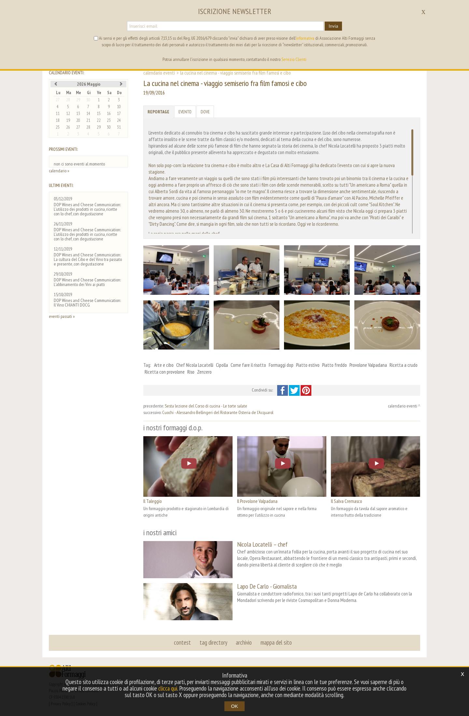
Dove (205, 112)
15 (99, 113)
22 (99, 120)
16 (109, 113)
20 (78, 120)
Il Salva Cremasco (346, 501)
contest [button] (182, 642)
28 (68, 100)
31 (119, 127)
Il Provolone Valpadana (257, 501)
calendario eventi (159, 72)
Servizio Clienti (293, 59)
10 (119, 106)
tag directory (213, 642)
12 (68, 113)
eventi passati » (62, 316)
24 (119, 120)
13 (78, 113)
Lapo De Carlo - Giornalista (267, 586)
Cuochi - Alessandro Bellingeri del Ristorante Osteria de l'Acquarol (217, 412)
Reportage (158, 112)
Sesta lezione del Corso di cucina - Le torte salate (206, 406)
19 (68, 120)
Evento (185, 112)
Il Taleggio (152, 501)
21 (88, 120)
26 (68, 127)
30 (88, 100)
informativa (305, 38)
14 (88, 113)
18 (58, 120)
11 (58, 113)
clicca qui (168, 688)
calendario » (59, 171)
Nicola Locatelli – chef (262, 544)
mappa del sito (275, 642)
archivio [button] (244, 642)
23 (109, 120)
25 (58, 127)
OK (234, 706)
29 (78, 100)
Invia (333, 26)
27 (58, 100)
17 (119, 113)
